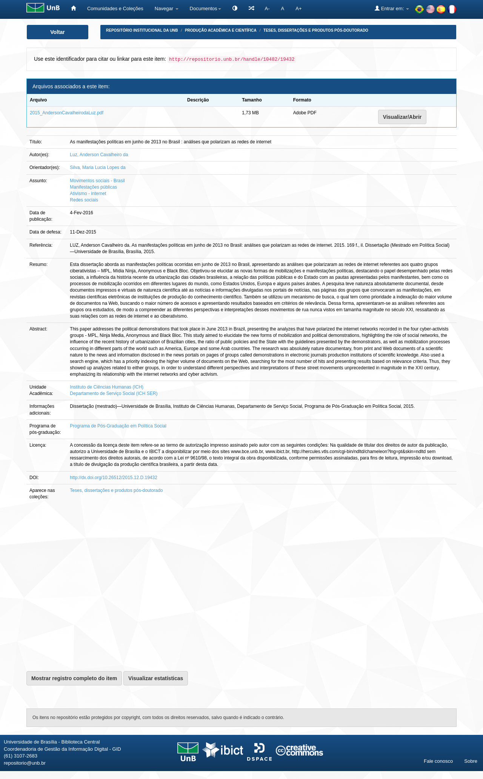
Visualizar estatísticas (155, 678)
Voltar (57, 32)
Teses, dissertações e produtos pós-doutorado (315, 30)
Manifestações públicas (93, 187)
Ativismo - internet (88, 193)
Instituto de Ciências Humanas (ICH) (106, 387)
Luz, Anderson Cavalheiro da (99, 154)
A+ (298, 8)
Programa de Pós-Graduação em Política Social (118, 426)
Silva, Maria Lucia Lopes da (97, 167)
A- (267, 8)
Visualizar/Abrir (402, 117)
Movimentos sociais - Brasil (97, 180)
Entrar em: (392, 8)
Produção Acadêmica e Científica (221, 30)
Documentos (205, 8)
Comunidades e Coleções (115, 8)
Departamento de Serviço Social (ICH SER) (113, 393)
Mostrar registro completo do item (74, 678)
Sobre (470, 761)
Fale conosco (438, 761)
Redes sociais (84, 200)
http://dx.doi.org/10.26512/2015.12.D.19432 (113, 477)
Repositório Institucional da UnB (142, 30)
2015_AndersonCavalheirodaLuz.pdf (66, 112)
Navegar (166, 8)
